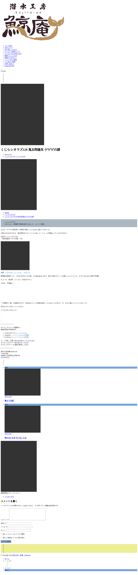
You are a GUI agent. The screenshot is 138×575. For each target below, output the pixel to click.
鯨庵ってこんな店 (11, 56)
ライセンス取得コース (12, 52)
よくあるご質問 (10, 62)
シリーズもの (20, 156)
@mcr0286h (23, 333)
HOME (7, 213)
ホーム (7, 561)
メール (4, 529)
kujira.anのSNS (9, 66)
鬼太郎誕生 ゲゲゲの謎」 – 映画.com (17, 272)
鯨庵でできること (11, 58)
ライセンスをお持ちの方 (13, 54)
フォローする (9, 496)
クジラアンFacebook (18, 337)
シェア (9, 563)
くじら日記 (8, 45)
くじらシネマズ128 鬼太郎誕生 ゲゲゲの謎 (19, 216)
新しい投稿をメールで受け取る (14, 540)
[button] (22, 114)
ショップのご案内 (11, 60)
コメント (5, 522)
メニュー (8, 570)
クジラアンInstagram (18, 335)
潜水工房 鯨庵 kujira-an (21, 557)
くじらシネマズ (10, 156)
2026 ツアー (9, 48)
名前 (3, 525)
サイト (3, 532)
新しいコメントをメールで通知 (14, 536)
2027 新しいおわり (11, 50)
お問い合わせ (9, 64)
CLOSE (3, 71)
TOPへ (7, 572)
